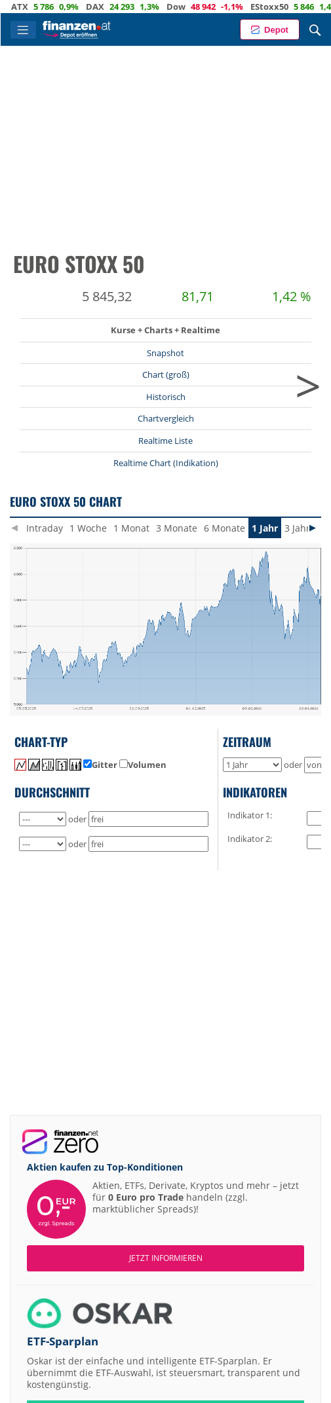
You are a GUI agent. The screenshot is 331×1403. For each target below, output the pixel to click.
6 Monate (224, 528)
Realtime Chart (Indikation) (165, 463)
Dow (191, 6)
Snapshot (165, 353)
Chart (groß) (165, 374)
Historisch (165, 397)
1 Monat (131, 528)
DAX (110, 6)
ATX (34, 6)
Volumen (142, 765)
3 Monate (176, 528)
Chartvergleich (166, 418)
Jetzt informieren (166, 1258)
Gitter (100, 765)
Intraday (44, 528)
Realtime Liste (165, 440)
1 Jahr (265, 528)
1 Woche (88, 528)
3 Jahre (299, 528)
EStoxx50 (284, 6)
